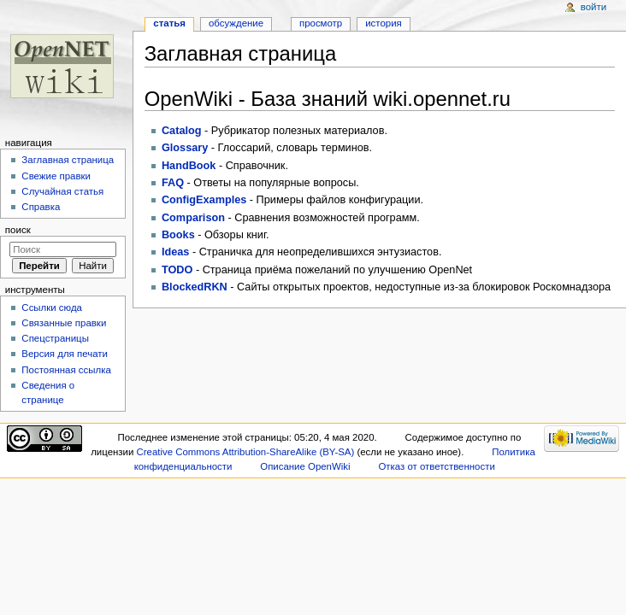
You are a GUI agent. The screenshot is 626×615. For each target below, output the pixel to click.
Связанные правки (63, 323)
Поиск (18, 230)
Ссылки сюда (51, 307)
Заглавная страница (67, 160)
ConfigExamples (204, 200)
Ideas (175, 252)
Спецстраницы (55, 338)
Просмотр (320, 23)
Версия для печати (64, 353)
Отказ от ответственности (436, 466)
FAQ (173, 183)
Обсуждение (236, 23)
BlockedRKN (194, 287)
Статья (169, 23)
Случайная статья (62, 191)
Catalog (182, 131)
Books (178, 235)
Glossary (185, 148)
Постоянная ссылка (65, 370)
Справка (40, 207)
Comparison (193, 218)
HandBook (189, 166)
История (383, 23)
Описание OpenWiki (305, 466)
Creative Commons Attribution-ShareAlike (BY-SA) (245, 452)
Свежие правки (56, 176)
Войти (593, 7)
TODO (177, 270)
